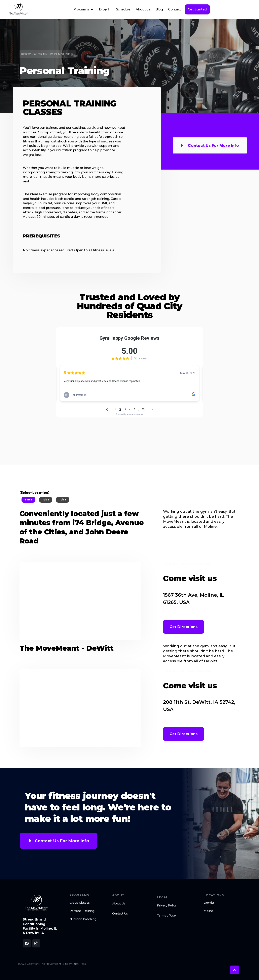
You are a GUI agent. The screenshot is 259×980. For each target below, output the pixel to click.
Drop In (105, 9)
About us (143, 9)
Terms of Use (166, 915)
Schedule (123, 9)
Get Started (197, 9)
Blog (159, 9)
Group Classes (80, 902)
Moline (208, 911)
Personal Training (82, 911)
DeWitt (209, 902)
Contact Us (120, 913)
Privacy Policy (167, 905)
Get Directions (183, 627)
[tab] (28, 500)
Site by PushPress (74, 963)
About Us (118, 903)
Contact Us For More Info (62, 840)
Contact (174, 9)
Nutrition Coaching (83, 919)
